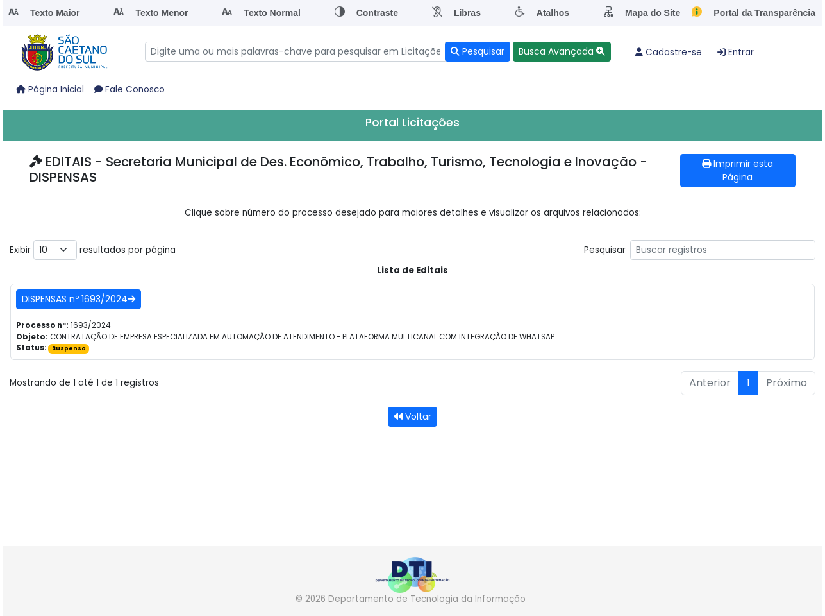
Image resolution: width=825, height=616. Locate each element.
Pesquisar (699, 250)
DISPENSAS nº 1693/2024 (78, 299)
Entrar (735, 52)
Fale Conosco (129, 89)
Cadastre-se (668, 52)
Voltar (412, 416)
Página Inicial (50, 89)
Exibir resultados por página (93, 250)
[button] (562, 52)
